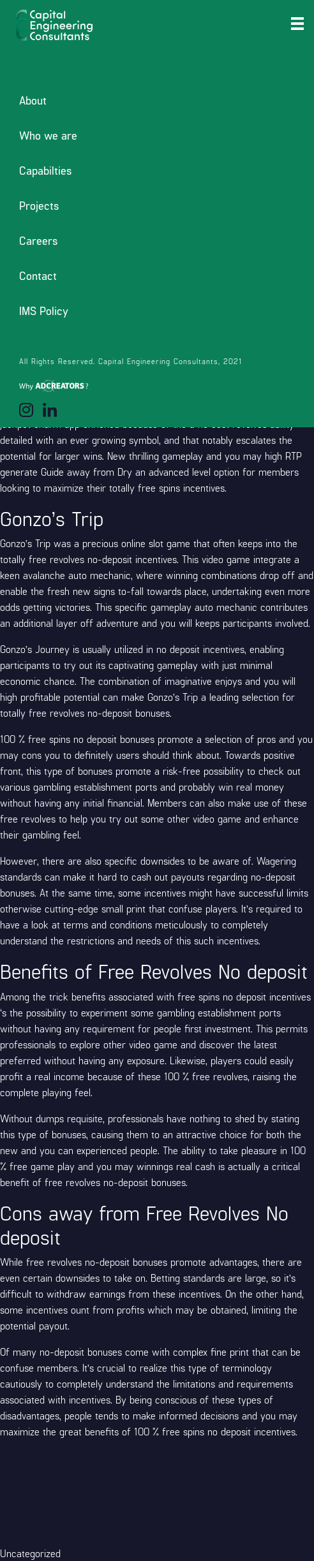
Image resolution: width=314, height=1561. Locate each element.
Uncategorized (30, 1553)
